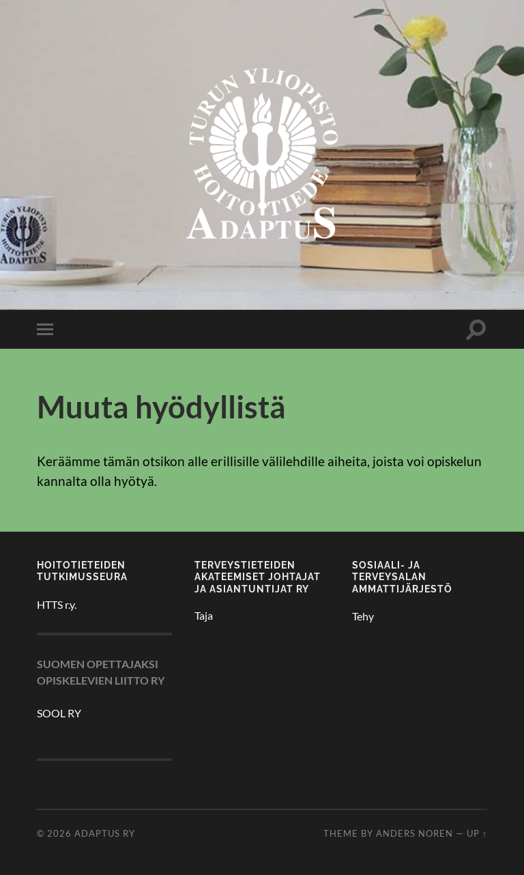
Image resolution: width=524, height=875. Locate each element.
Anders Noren (414, 833)
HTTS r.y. (56, 604)
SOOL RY (59, 712)
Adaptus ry (104, 833)
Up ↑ (477, 833)
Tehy (363, 615)
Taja (203, 615)
